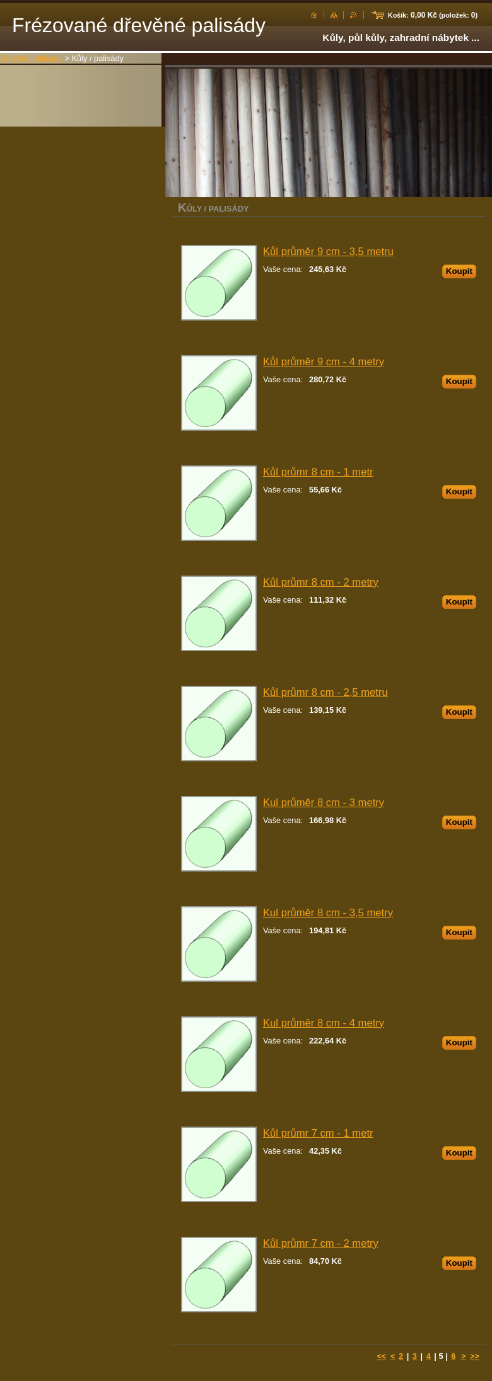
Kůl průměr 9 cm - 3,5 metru (328, 252)
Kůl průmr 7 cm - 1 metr (318, 1133)
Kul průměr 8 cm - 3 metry (323, 803)
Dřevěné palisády (31, 58)
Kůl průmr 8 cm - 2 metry (320, 582)
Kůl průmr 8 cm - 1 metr (318, 472)
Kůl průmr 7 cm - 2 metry (320, 1243)
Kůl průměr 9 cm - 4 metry (323, 362)
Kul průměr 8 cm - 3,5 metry (328, 913)
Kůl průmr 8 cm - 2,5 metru (325, 692)
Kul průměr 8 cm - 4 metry (323, 1023)
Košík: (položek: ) (432, 15)
